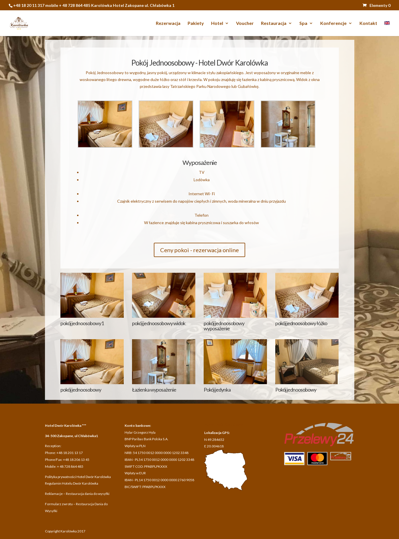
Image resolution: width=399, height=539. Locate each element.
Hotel (217, 23)
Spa (303, 23)
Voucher (245, 23)
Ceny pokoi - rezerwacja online (199, 249)
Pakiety (196, 23)
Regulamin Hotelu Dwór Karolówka (71, 483)
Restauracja (273, 23)
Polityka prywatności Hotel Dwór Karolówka (78, 477)
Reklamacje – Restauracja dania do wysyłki (77, 493)
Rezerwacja (168, 23)
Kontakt (368, 23)
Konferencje (333, 23)
